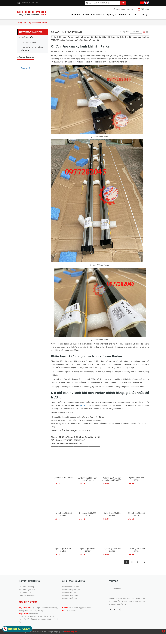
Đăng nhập (120, 9)
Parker (82, 405)
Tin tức (122, 15)
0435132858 (71, 611)
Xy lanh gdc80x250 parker (112, 514)
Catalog (133, 15)
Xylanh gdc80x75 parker (136, 479)
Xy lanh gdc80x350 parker (63, 514)
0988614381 (34, 614)
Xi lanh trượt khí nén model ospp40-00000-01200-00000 (112, 480)
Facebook (25, 68)
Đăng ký (130, 9)
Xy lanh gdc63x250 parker (112, 550)
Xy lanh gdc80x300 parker (87, 514)
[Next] (144, 562)
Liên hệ (144, 15)
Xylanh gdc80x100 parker (63, 550)
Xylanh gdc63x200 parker (136, 550)
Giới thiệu (75, 15)
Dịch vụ (111, 15)
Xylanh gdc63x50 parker (87, 550)
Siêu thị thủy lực (70, 632)
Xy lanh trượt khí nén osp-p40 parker (87, 479)
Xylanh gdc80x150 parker (136, 514)
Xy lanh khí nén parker (63, 478)
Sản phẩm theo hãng (93, 15)
